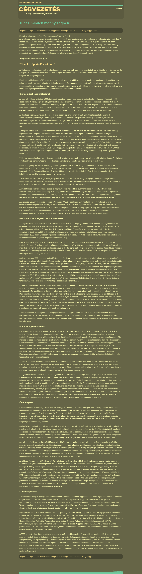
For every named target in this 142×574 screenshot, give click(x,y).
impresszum (118, 571)
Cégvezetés (39, 9)
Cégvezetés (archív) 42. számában (43, 36)
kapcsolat (118, 8)
